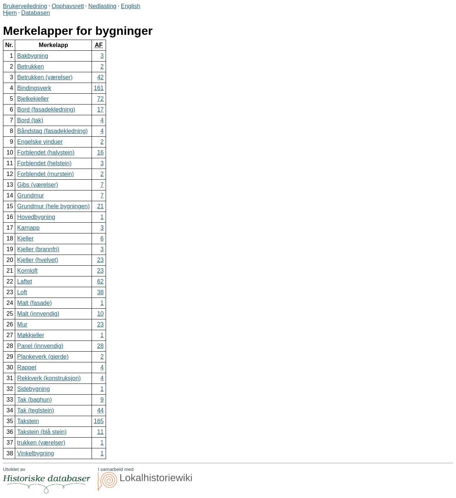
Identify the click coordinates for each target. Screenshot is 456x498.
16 (100, 152)
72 (100, 99)
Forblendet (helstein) (44, 163)
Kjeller (25, 238)
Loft (22, 292)
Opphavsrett (68, 6)
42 (100, 77)
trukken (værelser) (41, 442)
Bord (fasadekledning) (46, 109)
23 (100, 260)
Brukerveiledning (25, 6)
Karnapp (28, 228)
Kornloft (27, 271)
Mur (22, 324)
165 (99, 421)
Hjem (10, 13)
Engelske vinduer (40, 142)
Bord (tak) (30, 120)
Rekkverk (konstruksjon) (49, 378)
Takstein (28, 421)
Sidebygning (33, 389)
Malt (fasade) (34, 303)
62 (100, 281)
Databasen (35, 13)
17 (100, 109)
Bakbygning (32, 56)
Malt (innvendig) (38, 314)
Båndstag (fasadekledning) (52, 131)
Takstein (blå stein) (41, 432)
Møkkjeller (30, 335)
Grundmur (30, 195)
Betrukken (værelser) (44, 77)
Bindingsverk (34, 88)
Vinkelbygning (35, 453)
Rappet (26, 367)
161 (99, 88)
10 (100, 314)
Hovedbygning (36, 217)
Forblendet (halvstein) (46, 152)
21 (100, 206)
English (130, 6)
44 (100, 410)
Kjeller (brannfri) (38, 249)
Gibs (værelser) (37, 185)
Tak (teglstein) (35, 410)
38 (100, 292)
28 (100, 346)
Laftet (24, 281)
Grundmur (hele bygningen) (53, 206)
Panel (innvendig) (40, 346)
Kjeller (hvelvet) (37, 260)
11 (100, 432)
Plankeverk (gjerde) (43, 356)
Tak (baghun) (34, 399)
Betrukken (30, 66)
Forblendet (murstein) (45, 174)
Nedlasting (102, 6)
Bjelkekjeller (33, 99)
